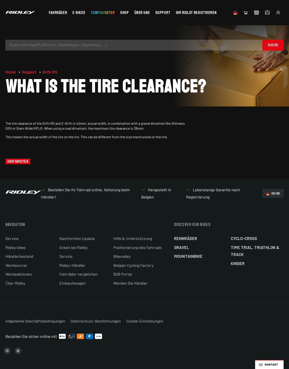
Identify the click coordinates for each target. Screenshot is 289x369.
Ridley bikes (15, 247)
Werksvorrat (16, 265)
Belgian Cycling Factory (133, 265)
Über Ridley (15, 283)
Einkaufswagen (72, 283)
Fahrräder (58, 12)
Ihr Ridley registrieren (196, 12)
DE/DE (273, 193)
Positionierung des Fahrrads (137, 247)
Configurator (103, 12)
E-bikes (78, 12)
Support (162, 12)
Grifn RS (49, 71)
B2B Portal (122, 274)
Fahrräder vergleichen (78, 274)
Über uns (142, 12)
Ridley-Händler (72, 265)
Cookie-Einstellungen (144, 320)
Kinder (238, 263)
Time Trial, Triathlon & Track (255, 251)
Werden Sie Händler (130, 283)
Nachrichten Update (77, 238)
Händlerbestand (19, 256)
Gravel (181, 247)
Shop (124, 12)
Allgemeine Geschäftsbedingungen (35, 320)
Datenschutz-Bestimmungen (96, 320)
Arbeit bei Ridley (73, 247)
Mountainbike (188, 256)
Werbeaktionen (18, 274)
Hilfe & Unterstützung (132, 238)
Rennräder (185, 238)
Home (11, 71)
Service (12, 238)
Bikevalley (122, 256)
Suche (273, 45)
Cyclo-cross (244, 238)
